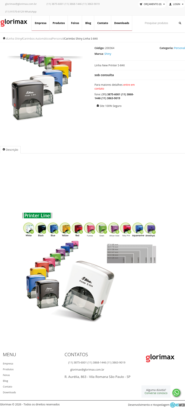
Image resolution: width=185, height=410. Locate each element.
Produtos (59, 23)
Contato (102, 23)
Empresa (40, 23)
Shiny (107, 54)
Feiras (75, 23)
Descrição (10, 149)
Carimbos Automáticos (37, 38)
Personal (57, 38)
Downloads (121, 23)
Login (176, 4)
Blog (88, 23)
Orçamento (152, 4)
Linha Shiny (14, 38)
